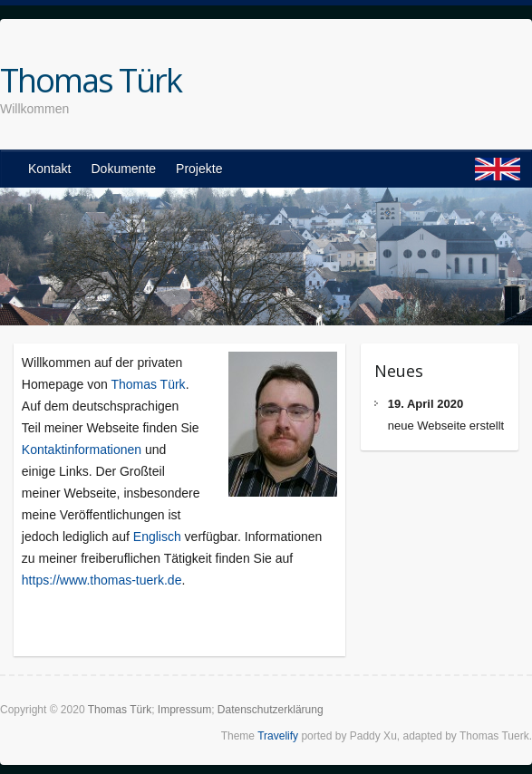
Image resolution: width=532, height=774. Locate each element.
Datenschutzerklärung (271, 709)
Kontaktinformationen (81, 449)
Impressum (184, 709)
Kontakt (49, 168)
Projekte (199, 168)
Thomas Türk (90, 81)
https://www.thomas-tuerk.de (102, 580)
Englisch (157, 536)
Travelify (277, 736)
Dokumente (123, 168)
